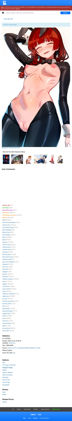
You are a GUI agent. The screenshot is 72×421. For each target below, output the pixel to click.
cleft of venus (6, 244)
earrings (5, 252)
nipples (4, 284)
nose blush (5, 286)
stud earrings (6, 323)
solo (3, 318)
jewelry (4, 274)
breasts (4, 242)
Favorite (17, 147)
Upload (19, 409)
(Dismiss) (17, 8)
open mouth (6, 289)
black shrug (6, 232)
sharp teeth (6, 308)
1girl (3, 220)
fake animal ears (7, 257)
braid (4, 239)
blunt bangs (6, 235)
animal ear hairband (8, 222)
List (13, 409)
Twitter (29, 418)
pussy (4, 291)
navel (4, 281)
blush (4, 237)
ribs (3, 306)
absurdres (5, 212)
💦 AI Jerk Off (8, 19)
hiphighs (5, 271)
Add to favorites (7, 375)
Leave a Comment (10, 147)
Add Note (5, 377)
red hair (4, 299)
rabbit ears (5, 296)
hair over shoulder (8, 262)
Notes (4, 394)
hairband (5, 264)
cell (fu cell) (6, 205)
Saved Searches (45, 409)
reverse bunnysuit (8, 301)
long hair (5, 276)
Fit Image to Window (9, 365)
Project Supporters (44, 418)
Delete (4, 370)
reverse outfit (6, 303)
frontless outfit (6, 259)
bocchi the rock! (7, 210)
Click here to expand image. (10, 24)
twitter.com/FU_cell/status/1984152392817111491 (24, 348)
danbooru (12, 343)
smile (4, 316)
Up (14, 353)
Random (36, 409)
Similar (4, 402)
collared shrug (7, 249)
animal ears (6, 225)
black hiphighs (7, 230)
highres (4, 217)
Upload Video (27, 409)
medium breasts (7, 279)
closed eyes (6, 247)
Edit (3, 362)
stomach (5, 321)
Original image (7, 367)
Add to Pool (6, 380)
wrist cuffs (5, 330)
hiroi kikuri (5, 208)
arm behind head (7, 227)
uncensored (6, 328)
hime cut (5, 267)
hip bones (5, 269)
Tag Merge (5, 385)
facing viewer (6, 254)
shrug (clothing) (7, 311)
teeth (4, 326)
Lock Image (6, 382)
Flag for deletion (7, 372)
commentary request (9, 215)
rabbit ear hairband (8, 294)
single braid (6, 313)
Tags (3, 392)
